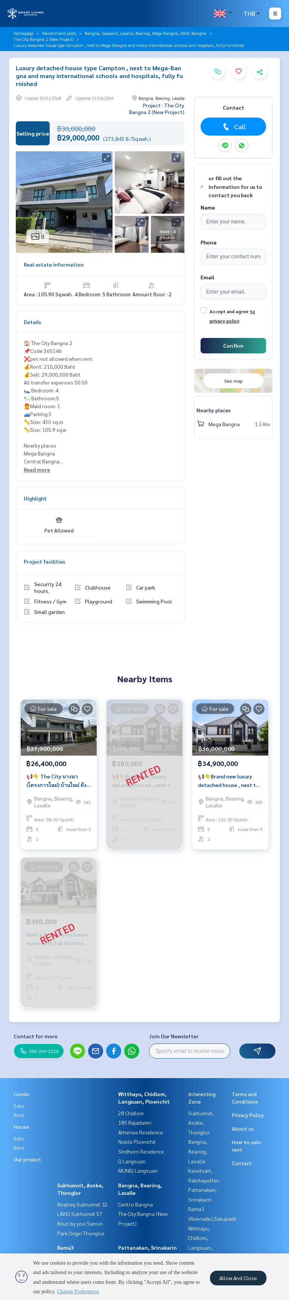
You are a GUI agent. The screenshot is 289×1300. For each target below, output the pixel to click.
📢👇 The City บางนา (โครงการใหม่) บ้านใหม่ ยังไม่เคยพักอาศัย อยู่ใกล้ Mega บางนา (56, 781)
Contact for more (36, 1036)
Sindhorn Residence (141, 1151)
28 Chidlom (131, 1113)
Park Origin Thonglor (81, 1233)
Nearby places (213, 410)
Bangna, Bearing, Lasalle (197, 1151)
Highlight (35, 498)
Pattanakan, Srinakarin (147, 1247)
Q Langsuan (132, 1161)
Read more (37, 469)
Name (208, 207)
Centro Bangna (135, 1204)
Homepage (23, 33)
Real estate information (54, 264)
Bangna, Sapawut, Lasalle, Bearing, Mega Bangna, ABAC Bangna (145, 33)
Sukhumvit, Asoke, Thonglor (201, 1123)
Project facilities (44, 561)
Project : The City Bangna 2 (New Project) (156, 108)
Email (207, 277)
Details (32, 321)
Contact (242, 1163)
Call (233, 126)
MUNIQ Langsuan (138, 1170)
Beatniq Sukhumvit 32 (82, 1204)
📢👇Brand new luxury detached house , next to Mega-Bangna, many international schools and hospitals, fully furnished (229, 781)
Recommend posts (59, 33)
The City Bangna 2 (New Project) (43, 39)
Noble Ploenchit (137, 1141)
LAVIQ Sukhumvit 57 (79, 1213)
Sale (19, 1105)
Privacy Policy (248, 1114)
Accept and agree (229, 311)
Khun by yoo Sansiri (80, 1223)
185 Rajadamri (134, 1122)
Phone (208, 242)
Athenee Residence (140, 1132)
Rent (19, 1114)
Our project (27, 1159)
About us (243, 1128)
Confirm (233, 345)
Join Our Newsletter (174, 1036)
